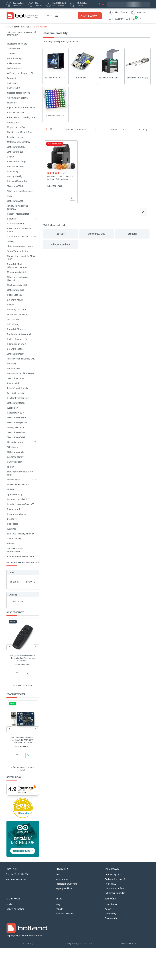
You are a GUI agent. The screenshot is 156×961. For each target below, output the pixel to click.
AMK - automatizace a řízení (20, 556)
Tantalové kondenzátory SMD (21, 358)
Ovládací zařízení (15, 137)
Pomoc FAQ (110, 884)
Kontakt (141, 12)
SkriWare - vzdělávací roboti (20, 246)
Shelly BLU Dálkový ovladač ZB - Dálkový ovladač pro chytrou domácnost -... (22, 658)
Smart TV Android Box (17, 251)
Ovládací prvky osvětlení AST (20, 504)
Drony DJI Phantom (16, 329)
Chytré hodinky (14, 538)
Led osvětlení (13, 479)
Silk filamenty (13, 447)
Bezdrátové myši (15, 58)
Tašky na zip (13, 319)
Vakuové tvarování (16, 112)
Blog (58, 904)
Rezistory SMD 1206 (16, 309)
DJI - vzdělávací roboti (17, 181)
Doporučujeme (96, 234)
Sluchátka (12, 102)
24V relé (11, 53)
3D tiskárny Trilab (15, 186)
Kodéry (10, 304)
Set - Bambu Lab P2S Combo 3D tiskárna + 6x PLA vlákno (60, 178)
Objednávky (110, 913)
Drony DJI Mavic (15, 300)
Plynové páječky (14, 462)
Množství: (113, 129)
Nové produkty (63, 879)
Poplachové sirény (15, 166)
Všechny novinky (22, 685)
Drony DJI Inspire (15, 349)
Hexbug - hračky (14, 176)
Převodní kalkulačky (65, 913)
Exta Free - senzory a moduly (20, 533)
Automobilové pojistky (17, 98)
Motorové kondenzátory (18, 142)
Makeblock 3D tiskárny (18, 484)
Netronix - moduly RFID (18, 499)
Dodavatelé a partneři (115, 879)
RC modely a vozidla (16, 344)
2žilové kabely (13, 48)
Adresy (108, 909)
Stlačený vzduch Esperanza (20, 191)
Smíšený (132, 234)
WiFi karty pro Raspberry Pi (20, 73)
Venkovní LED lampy (16, 161)
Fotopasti (11, 78)
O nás (9, 904)
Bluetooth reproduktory (18, 398)
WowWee (11, 529)
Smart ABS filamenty (17, 314)
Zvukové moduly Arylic (17, 388)
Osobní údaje (111, 904)
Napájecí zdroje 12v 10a (18, 93)
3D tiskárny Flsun (15, 152)
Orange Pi (11, 519)
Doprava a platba (113, 874)
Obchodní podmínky (114, 888)
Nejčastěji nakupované (66, 884)
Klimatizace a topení (16, 514)
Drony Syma (13, 122)
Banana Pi (12, 218)
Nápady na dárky (60, 244)
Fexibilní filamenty (15, 393)
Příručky (59, 909)
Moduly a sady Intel (16, 272)
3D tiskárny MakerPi (16, 432)
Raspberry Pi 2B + (15, 413)
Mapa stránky (27, 944)
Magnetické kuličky (16, 127)
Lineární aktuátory (16, 442)
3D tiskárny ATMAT (16, 437)
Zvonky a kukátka (15, 427)
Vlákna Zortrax (14, 63)
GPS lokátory (13, 324)
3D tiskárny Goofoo (16, 403)
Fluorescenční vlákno (17, 44)
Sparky (10, 467)
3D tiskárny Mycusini (17, 422)
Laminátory (12, 171)
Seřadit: (69, 129)
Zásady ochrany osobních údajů (78, 944)
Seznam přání (111, 918)
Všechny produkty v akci (22, 768)
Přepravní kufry (14, 509)
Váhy (9, 196)
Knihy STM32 (13, 88)
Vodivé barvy (13, 83)
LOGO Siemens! (14, 68)
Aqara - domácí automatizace (21, 107)
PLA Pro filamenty (15, 223)
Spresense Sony (14, 494)
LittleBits (11, 489)
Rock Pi (10, 543)
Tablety (10, 241)
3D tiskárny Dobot (15, 354)
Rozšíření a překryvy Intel (19, 334)
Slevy (58, 874)
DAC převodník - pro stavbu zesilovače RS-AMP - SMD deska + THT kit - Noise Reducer (22, 740)
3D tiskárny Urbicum (16, 417)
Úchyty (10, 156)
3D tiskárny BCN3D (16, 147)
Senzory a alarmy (15, 457)
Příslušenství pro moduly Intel (21, 117)
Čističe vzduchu (14, 295)
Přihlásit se (121, 12)
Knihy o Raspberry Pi (17, 339)
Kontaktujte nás (18, 879)
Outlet (61, 234)
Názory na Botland (15, 909)
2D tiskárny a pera (15, 290)
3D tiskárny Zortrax (16, 378)
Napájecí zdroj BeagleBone (19, 132)
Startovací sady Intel (17, 285)
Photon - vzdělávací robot (19, 214)
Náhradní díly (13, 368)
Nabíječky (11, 363)
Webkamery (12, 408)
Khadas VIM (13, 383)
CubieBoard (12, 524)
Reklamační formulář (115, 893)
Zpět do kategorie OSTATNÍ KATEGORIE (21, 33)
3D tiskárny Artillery (16, 452)
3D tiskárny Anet (15, 201)
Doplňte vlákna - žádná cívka (20, 373)
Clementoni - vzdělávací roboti (21, 236)
